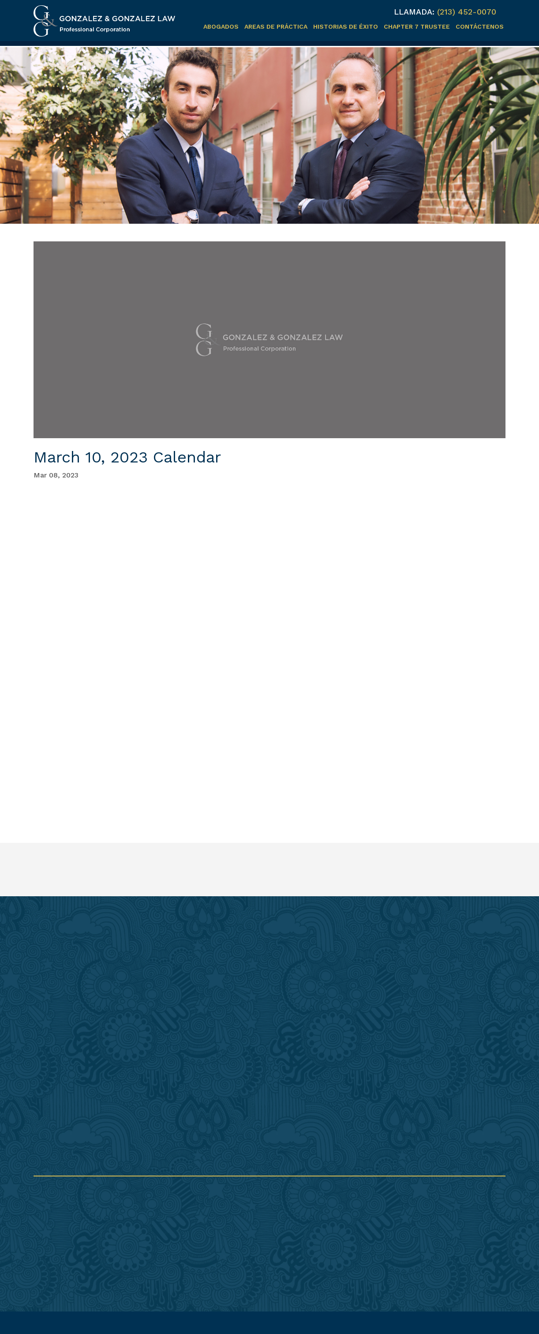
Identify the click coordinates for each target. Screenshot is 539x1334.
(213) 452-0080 (252, 1219)
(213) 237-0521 (250, 1226)
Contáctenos (480, 26)
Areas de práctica (275, 26)
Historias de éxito (345, 26)
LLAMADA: (414, 12)
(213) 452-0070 (466, 11)
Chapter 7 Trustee (417, 26)
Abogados (221, 26)
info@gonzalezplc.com (265, 1236)
